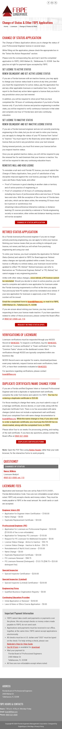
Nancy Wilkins (10, 471)
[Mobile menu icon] (58, 11)
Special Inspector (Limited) (14, 579)
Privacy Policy (39, 726)
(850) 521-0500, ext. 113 (14, 478)
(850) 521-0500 (21, 436)
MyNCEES (15, 343)
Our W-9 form (12, 647)
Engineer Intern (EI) (11, 510)
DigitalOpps (22, 726)
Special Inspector (10, 570)
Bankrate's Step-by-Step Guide (20, 644)
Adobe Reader (35, 450)
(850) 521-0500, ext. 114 (14, 319)
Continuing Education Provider (16, 597)
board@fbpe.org (35, 302)
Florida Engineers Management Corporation (33, 724)
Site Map (30, 726)
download (36, 647)
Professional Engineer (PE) (14, 526)
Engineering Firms (10, 588)
